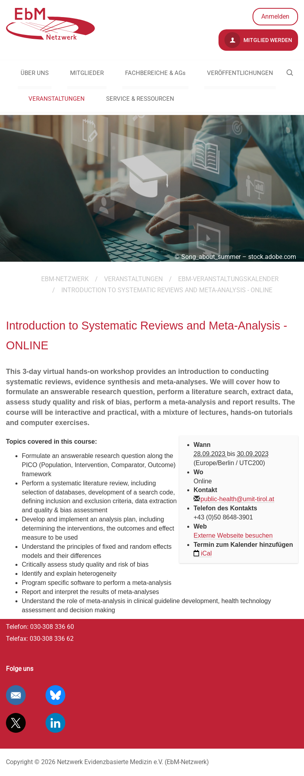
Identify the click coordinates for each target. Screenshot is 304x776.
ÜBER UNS (35, 73)
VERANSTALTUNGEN (56, 98)
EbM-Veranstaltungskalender (228, 279)
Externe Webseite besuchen (233, 535)
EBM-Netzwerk (65, 279)
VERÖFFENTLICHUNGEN (240, 73)
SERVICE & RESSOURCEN (140, 98)
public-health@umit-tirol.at (237, 499)
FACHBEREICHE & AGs (155, 73)
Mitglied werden (258, 40)
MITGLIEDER (87, 73)
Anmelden (275, 16)
